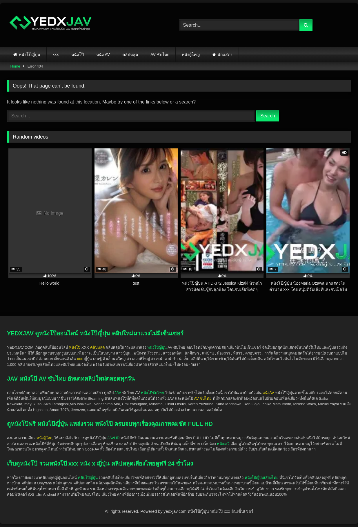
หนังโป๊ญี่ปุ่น (29, 54)
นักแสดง (224, 54)
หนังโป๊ (77, 54)
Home (15, 66)
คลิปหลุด (130, 54)
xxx (56, 54)
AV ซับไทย (159, 54)
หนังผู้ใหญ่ (191, 54)
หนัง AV (103, 54)
